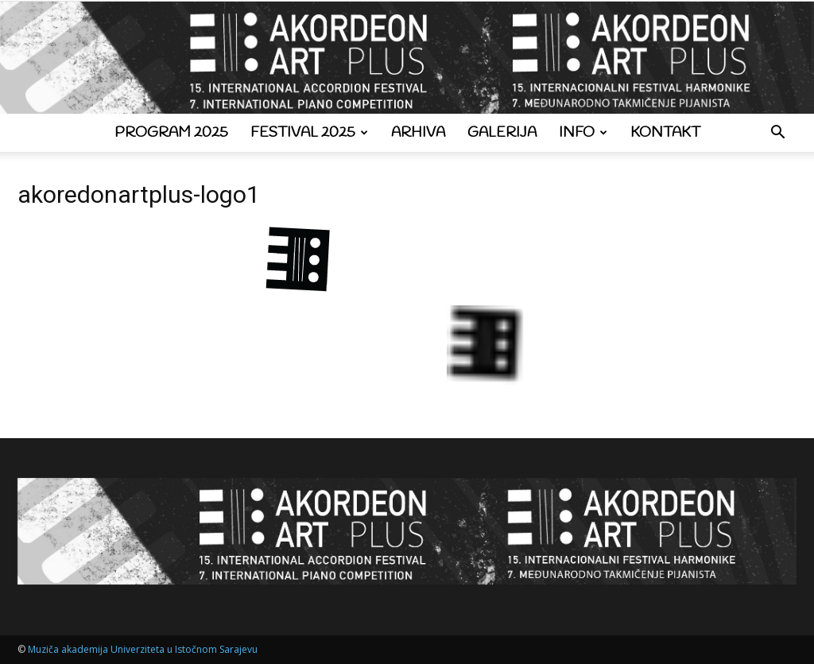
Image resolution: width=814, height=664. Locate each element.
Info (583, 132)
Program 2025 (171, 132)
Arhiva (418, 132)
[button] (777, 134)
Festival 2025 (309, 132)
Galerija (502, 132)
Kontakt (665, 132)
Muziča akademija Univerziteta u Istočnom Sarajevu (143, 649)
